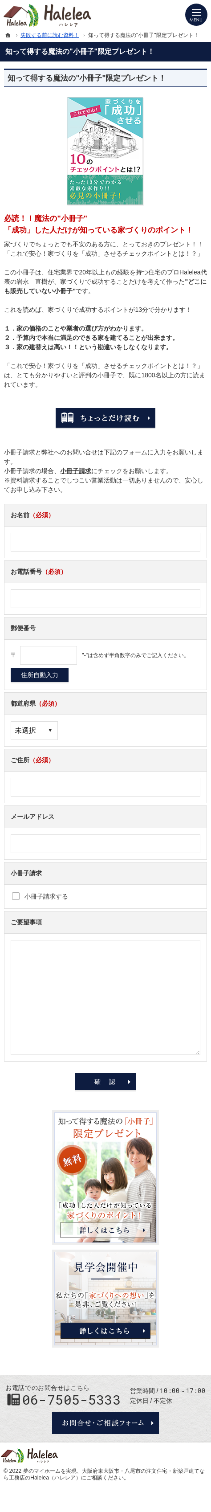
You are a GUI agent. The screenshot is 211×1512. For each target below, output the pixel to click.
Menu (196, 15)
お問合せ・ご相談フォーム (105, 1423)
